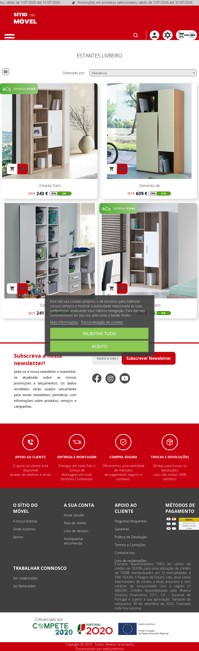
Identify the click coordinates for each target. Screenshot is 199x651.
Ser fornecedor (24, 586)
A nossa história (25, 521)
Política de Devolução (131, 537)
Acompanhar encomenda (73, 541)
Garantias (122, 529)
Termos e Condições (130, 545)
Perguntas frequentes (131, 521)
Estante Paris (49, 185)
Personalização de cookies (102, 321)
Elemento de (149, 185)
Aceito (99, 346)
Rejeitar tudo (99, 333)
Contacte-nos (125, 553)
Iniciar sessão (74, 515)
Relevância (144, 73)
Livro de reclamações (131, 560)
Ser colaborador (25, 578)
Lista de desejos (76, 531)
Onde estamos (24, 529)
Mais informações (64, 321)
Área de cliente (75, 523)
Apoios (18, 537)
